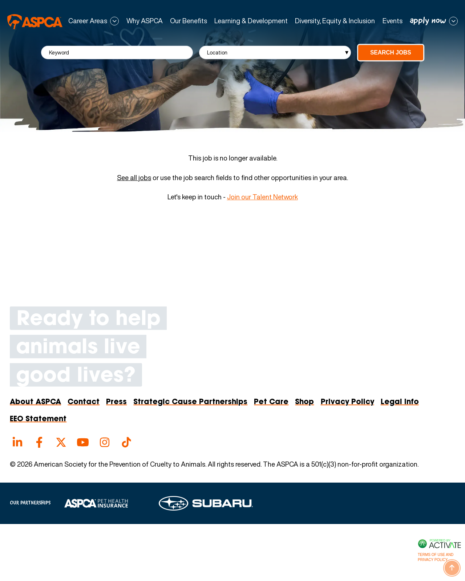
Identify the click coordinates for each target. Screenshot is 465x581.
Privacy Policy (347, 402)
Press (116, 402)
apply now (428, 20)
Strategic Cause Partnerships (190, 402)
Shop (304, 402)
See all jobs (134, 178)
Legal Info (400, 402)
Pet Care (271, 402)
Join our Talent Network (262, 197)
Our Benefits (188, 21)
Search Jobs (390, 52)
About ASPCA (35, 402)
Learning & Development (251, 21)
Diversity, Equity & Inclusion (335, 21)
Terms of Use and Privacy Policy (435, 557)
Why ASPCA (144, 21)
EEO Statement (38, 419)
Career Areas (87, 21)
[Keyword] (117, 52)
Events (393, 21)
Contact (84, 402)
